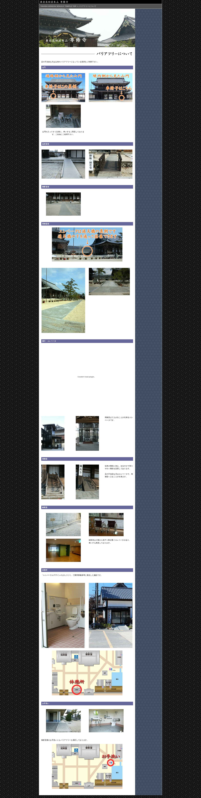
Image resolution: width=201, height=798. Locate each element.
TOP (74, 6)
